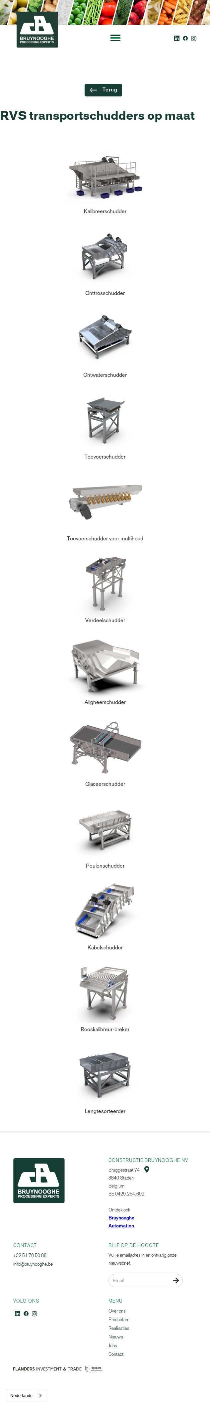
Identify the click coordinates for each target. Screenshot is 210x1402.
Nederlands (21, 1395)
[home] (35, 38)
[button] (115, 38)
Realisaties (118, 1328)
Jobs (112, 1345)
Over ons (116, 1311)
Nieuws (115, 1337)
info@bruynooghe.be (33, 1264)
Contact (115, 1354)
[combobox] (26, 1395)
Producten (118, 1320)
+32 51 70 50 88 (29, 1255)
